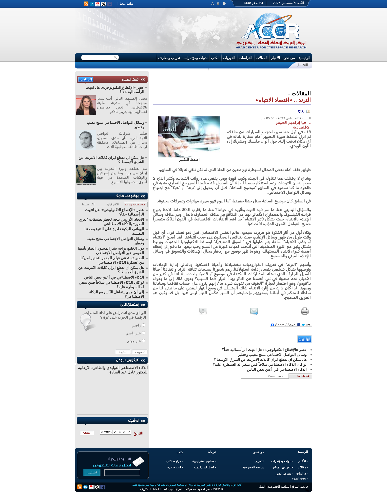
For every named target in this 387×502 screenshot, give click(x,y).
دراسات (301, 473)
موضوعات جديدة (135, 204)
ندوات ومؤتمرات (195, 58)
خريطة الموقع (299, 486)
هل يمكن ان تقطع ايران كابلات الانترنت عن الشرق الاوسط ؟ (111, 159)
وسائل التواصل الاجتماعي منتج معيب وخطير (115, 124)
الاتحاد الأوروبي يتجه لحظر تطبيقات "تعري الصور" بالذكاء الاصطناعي (111, 221)
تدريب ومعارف (169, 58)
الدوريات (229, 58)
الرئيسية (304, 58)
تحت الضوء (299, 478)
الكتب (215, 58)
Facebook (303, 376)
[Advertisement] (232, 80)
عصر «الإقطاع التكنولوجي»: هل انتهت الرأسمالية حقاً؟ (114, 89)
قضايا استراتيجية (204, 467)
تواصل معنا (126, 3)
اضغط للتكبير (189, 159)
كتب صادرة (174, 467)
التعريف (259, 461)
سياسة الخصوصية (253, 467)
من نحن (289, 58)
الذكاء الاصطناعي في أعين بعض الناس (114, 277)
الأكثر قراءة (113, 204)
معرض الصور (283, 473)
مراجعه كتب (173, 461)
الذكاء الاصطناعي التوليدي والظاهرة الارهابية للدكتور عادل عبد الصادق (113, 370)
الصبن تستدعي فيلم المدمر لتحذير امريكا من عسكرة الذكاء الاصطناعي (112, 260)
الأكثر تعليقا (88, 204)
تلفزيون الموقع (282, 467)
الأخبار (275, 58)
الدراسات (245, 58)
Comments (275, 376)
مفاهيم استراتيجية (203, 461)
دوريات (212, 452)
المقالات (262, 58)
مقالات (301, 467)
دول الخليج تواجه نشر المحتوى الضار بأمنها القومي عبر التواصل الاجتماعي (111, 250)
